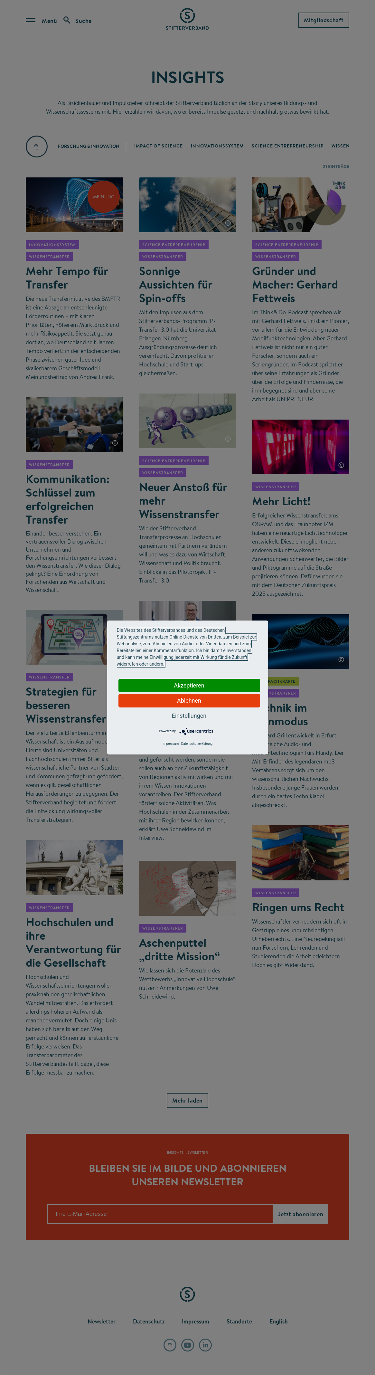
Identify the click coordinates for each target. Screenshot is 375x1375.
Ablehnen (189, 700)
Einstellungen (189, 715)
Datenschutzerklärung (196, 743)
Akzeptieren (189, 685)
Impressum (171, 743)
